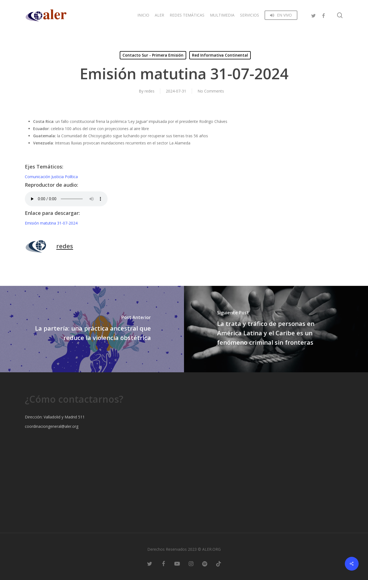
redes (149, 91)
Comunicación (38, 176)
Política (71, 176)
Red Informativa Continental (220, 55)
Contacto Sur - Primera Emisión (152, 55)
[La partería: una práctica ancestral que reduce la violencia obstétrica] (92, 329)
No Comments (211, 91)
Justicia (58, 176)
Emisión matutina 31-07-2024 (51, 223)
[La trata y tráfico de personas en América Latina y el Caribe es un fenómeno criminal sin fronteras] (276, 329)
